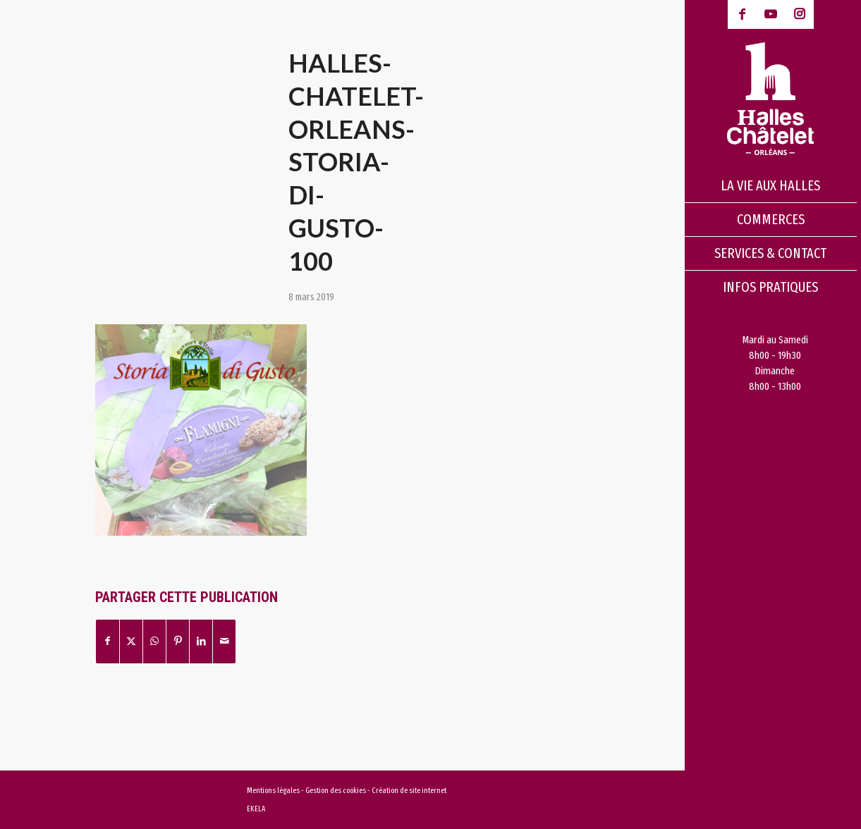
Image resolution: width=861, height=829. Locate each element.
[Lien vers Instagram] (799, 14)
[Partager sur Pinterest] (177, 641)
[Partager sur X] (131, 641)
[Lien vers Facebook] (742, 14)
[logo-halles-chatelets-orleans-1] (770, 98)
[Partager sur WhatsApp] (154, 641)
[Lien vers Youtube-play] (771, 14)
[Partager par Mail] (224, 641)
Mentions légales (273, 790)
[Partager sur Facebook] (107, 641)
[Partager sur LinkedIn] (201, 641)
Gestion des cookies (336, 790)
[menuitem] (771, 186)
